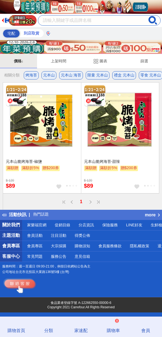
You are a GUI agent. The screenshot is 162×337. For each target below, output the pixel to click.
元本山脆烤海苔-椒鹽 (24, 161)
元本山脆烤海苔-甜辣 (102, 161)
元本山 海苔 (71, 75)
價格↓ (18, 61)
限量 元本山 (97, 75)
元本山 (49, 75)
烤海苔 (31, 75)
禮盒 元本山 (124, 75)
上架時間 (58, 61)
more (152, 215)
